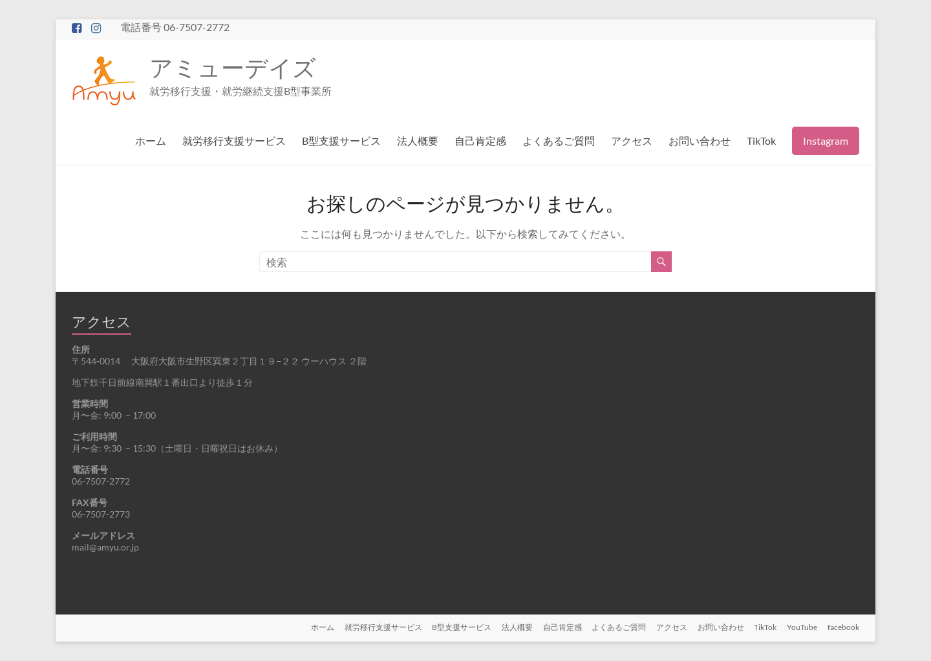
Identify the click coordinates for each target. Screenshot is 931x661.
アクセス (631, 140)
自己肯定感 (480, 140)
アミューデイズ (232, 67)
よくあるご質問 (558, 140)
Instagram (825, 140)
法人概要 (417, 140)
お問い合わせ (700, 140)
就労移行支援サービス (234, 140)
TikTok (761, 140)
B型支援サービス (341, 140)
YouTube (802, 627)
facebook (843, 627)
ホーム (150, 140)
